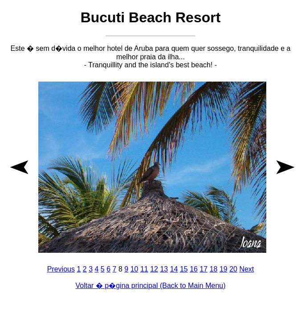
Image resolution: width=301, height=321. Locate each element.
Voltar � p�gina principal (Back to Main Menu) (150, 285)
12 (154, 269)
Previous (61, 269)
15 (184, 269)
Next (246, 269)
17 (203, 269)
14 (174, 269)
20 (233, 269)
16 (194, 269)
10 (134, 269)
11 (144, 269)
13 (164, 269)
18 (214, 269)
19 (224, 269)
